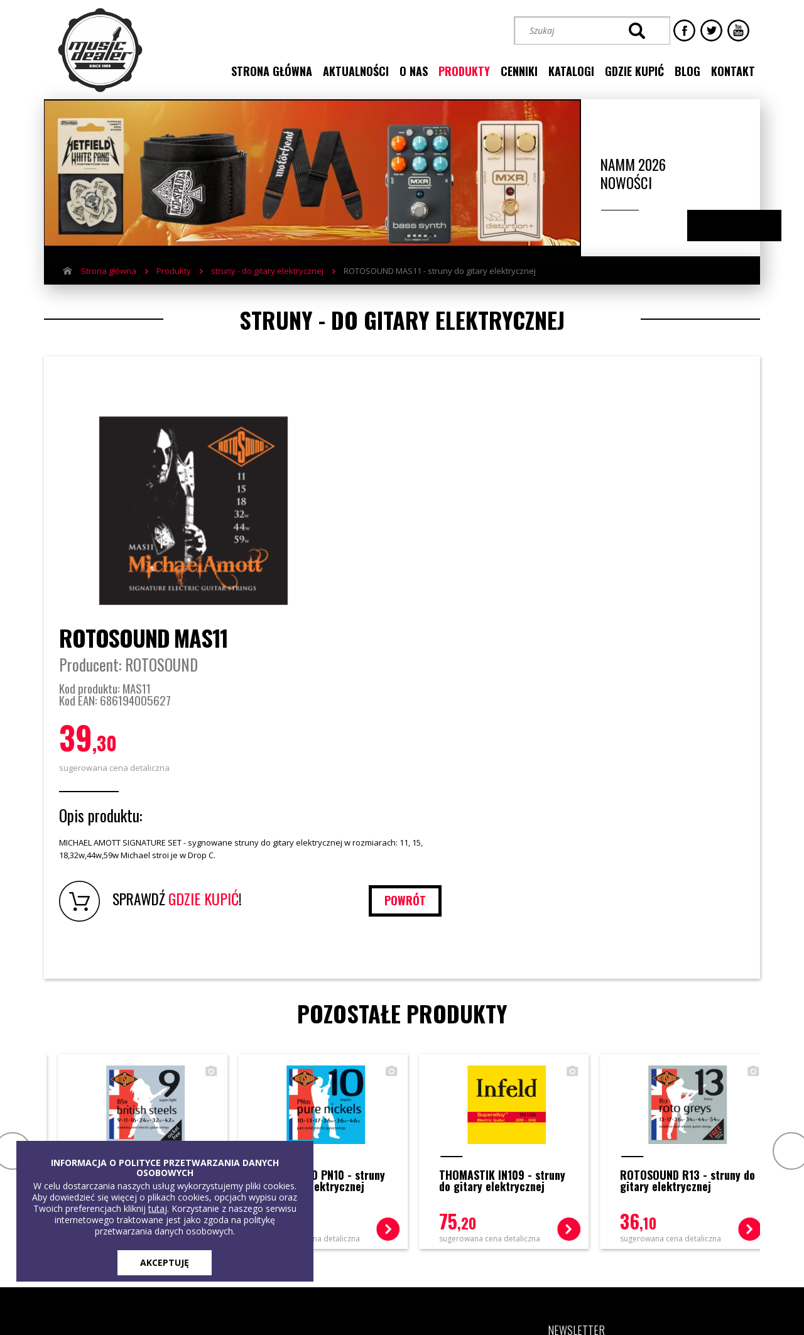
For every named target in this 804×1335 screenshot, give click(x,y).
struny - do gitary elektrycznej (267, 272)
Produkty (173, 272)
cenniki (519, 71)
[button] (583, 1172)
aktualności (356, 71)
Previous (722, 227)
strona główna (271, 71)
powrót (698, 680)
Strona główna (108, 272)
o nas (413, 71)
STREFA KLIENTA (626, 1216)
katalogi (571, 71)
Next (746, 227)
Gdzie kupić (260, 1126)
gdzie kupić (634, 71)
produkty (464, 71)
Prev (11, 930)
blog (687, 71)
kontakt (733, 71)
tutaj (157, 1208)
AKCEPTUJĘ (164, 1262)
